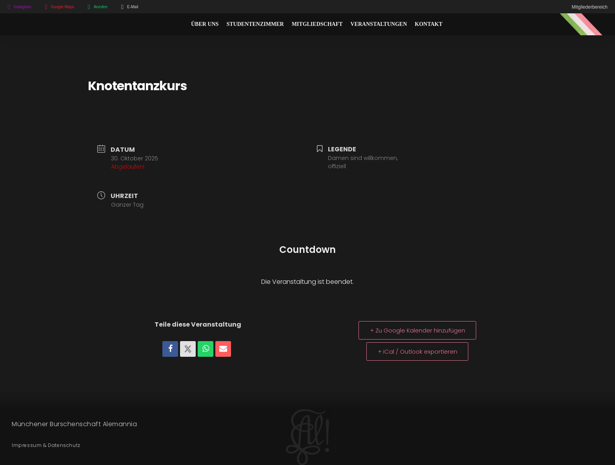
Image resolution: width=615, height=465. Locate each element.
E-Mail (132, 7)
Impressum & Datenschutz (46, 445)
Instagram (22, 7)
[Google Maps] (46, 7)
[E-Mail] (122, 7)
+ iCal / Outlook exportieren (417, 351)
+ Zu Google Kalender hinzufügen (417, 330)
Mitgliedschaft (317, 24)
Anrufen (100, 7)
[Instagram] (9, 7)
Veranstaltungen (379, 24)
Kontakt (429, 24)
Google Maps (62, 7)
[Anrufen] (89, 7)
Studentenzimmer (255, 24)
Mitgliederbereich (590, 7)
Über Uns (204, 24)
